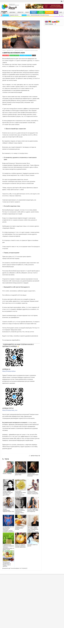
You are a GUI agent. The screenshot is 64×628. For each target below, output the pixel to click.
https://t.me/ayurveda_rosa (9, 410)
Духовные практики (19, 50)
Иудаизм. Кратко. (14, 15)
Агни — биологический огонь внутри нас (38, 15)
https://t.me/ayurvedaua (9, 371)
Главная (4, 50)
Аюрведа (24, 15)
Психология (28, 55)
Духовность (5, 15)
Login (61, 1)
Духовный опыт (10, 50)
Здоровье (22, 55)
